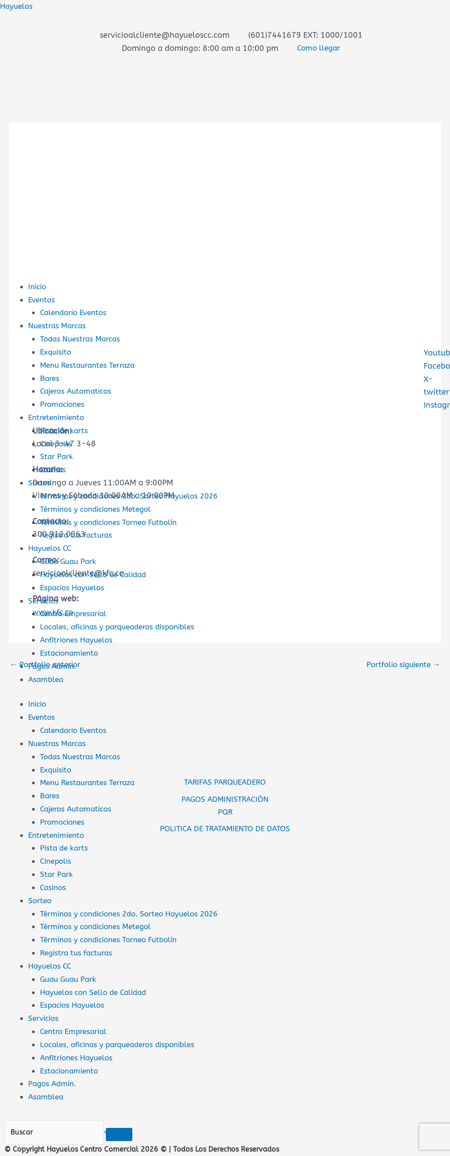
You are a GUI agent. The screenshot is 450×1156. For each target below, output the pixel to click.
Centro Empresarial (75, 612)
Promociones (63, 404)
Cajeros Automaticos (78, 390)
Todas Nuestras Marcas (82, 338)
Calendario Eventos (76, 312)
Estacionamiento (71, 651)
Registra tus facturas (78, 534)
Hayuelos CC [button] (51, 963)
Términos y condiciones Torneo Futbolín (113, 521)
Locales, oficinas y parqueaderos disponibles (123, 625)
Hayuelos (17, 6)
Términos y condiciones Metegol (99, 508)
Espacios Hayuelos (74, 586)
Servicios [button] (44, 1015)
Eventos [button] (42, 715)
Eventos (42, 299)
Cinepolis (57, 443)
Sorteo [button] (40, 897)
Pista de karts (65, 429)
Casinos (54, 469)
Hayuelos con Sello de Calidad (97, 573)
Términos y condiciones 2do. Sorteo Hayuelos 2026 (135, 495)
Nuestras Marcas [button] (58, 741)
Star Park (57, 456)
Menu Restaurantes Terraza (90, 365)
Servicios (44, 599)
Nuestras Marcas (58, 325)
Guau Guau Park (70, 560)
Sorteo (40, 482)
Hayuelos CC (51, 547)
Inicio (38, 286)
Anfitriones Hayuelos (79, 638)
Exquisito (57, 351)
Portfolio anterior (47, 664)
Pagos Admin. (53, 1080)
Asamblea (46, 677)
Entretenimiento (58, 416)
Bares (50, 377)
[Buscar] (56, 1129)
